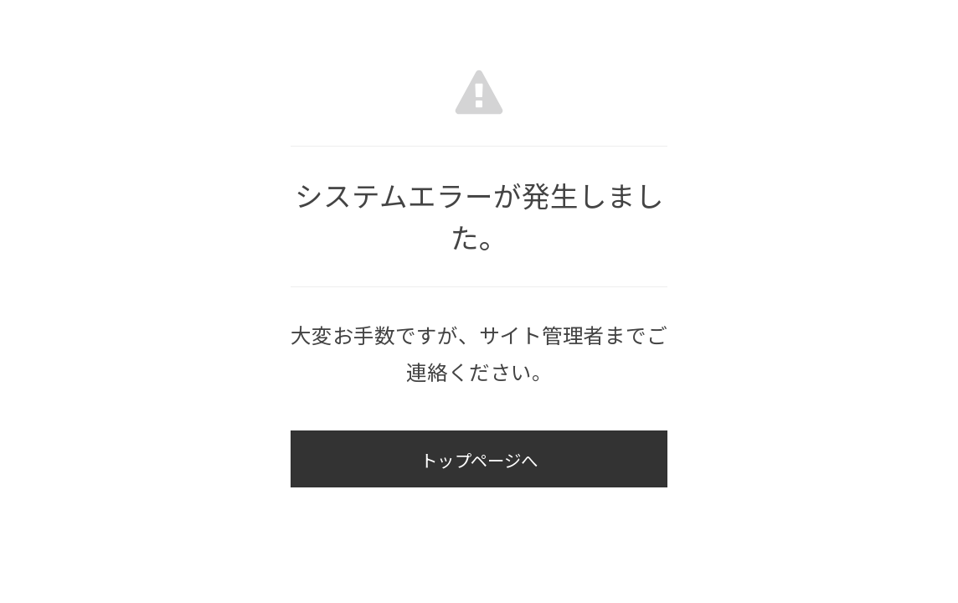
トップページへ (479, 462)
